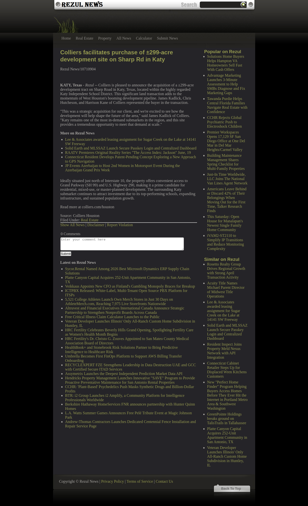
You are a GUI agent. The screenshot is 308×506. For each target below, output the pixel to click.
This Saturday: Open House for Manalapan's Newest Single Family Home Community (225, 223)
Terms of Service (139, 481)
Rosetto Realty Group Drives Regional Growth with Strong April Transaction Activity (226, 270)
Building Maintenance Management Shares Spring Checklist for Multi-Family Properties (226, 162)
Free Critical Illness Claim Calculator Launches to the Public (112, 317)
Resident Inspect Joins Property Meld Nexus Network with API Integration (224, 350)
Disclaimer (95, 225)
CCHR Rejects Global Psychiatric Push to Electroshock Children (224, 122)
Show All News (72, 225)
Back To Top (231, 488)
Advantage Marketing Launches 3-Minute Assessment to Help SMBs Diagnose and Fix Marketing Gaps (226, 84)
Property (104, 38)
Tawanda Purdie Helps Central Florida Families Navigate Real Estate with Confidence (227, 105)
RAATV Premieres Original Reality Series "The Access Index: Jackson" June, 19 (128, 152)
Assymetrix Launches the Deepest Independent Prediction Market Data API (123, 374)
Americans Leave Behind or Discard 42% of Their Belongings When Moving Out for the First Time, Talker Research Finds (227, 200)
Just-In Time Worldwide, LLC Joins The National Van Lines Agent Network (227, 178)
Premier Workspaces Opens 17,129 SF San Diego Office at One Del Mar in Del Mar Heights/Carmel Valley (226, 141)
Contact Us (164, 481)
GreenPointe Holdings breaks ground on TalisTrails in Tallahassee (226, 418)
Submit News (167, 38)
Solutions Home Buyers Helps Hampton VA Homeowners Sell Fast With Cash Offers (225, 63)
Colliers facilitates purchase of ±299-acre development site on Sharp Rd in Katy (116, 56)
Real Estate (84, 38)
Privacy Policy (112, 481)
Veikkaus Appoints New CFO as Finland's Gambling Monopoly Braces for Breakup (130, 286)
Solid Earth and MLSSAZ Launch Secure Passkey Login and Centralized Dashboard (227, 331)
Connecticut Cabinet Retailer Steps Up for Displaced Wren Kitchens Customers (227, 369)
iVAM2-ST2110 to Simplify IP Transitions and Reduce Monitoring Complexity (225, 242)
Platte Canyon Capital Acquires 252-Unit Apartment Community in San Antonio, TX (227, 435)
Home (66, 38)
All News (123, 38)
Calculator (144, 38)
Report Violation (120, 225)
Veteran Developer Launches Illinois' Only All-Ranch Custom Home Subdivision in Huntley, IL (227, 456)
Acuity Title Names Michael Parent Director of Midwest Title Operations (226, 289)
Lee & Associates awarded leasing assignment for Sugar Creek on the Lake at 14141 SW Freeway (223, 311)
